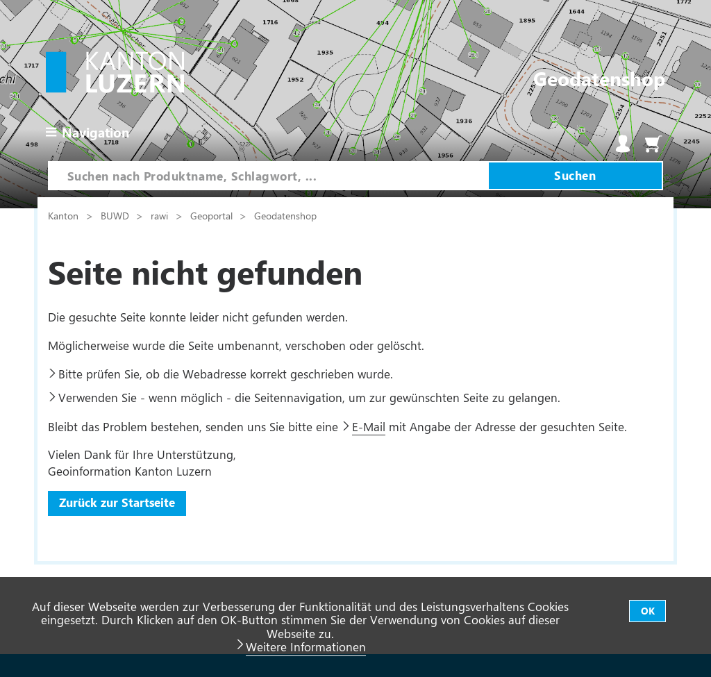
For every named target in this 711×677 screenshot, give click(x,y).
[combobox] (268, 176)
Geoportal (212, 215)
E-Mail (368, 426)
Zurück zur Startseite (117, 502)
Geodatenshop (285, 215)
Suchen (575, 175)
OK (648, 610)
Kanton (64, 215)
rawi (161, 215)
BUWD (116, 215)
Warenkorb (653, 143)
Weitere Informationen (306, 646)
